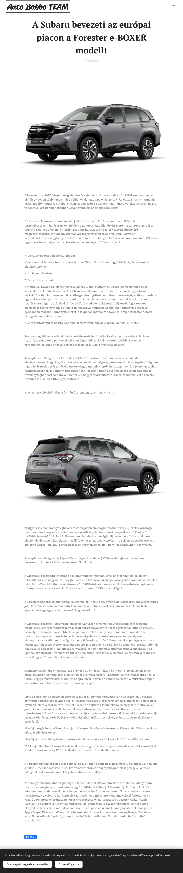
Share (31, 837)
